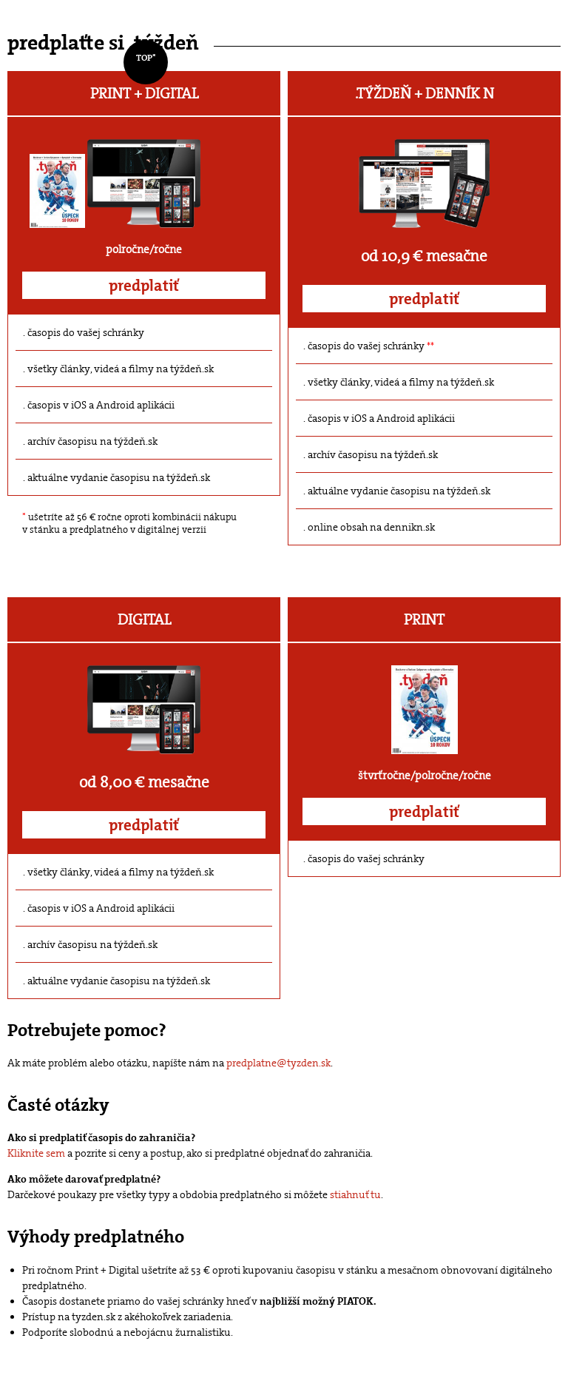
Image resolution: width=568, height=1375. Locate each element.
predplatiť (144, 285)
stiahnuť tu (355, 1194)
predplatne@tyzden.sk (278, 1062)
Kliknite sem (36, 1153)
